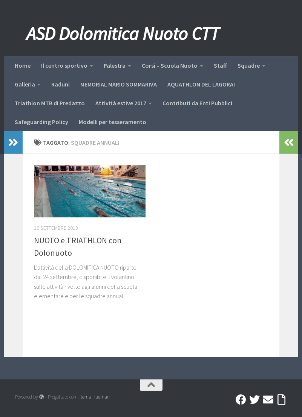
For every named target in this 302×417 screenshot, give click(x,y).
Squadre (249, 65)
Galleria (25, 84)
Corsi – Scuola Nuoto (170, 65)
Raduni (60, 84)
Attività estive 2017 (120, 103)
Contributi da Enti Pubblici (197, 103)
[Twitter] (254, 399)
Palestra (115, 65)
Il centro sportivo (64, 65)
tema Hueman (95, 397)
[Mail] (268, 399)
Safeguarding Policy (41, 122)
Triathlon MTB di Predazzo (50, 103)
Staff (220, 65)
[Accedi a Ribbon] (281, 399)
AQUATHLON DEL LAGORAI (201, 84)
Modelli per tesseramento (112, 122)
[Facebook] (241, 399)
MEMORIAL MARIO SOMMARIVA (118, 84)
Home (23, 65)
